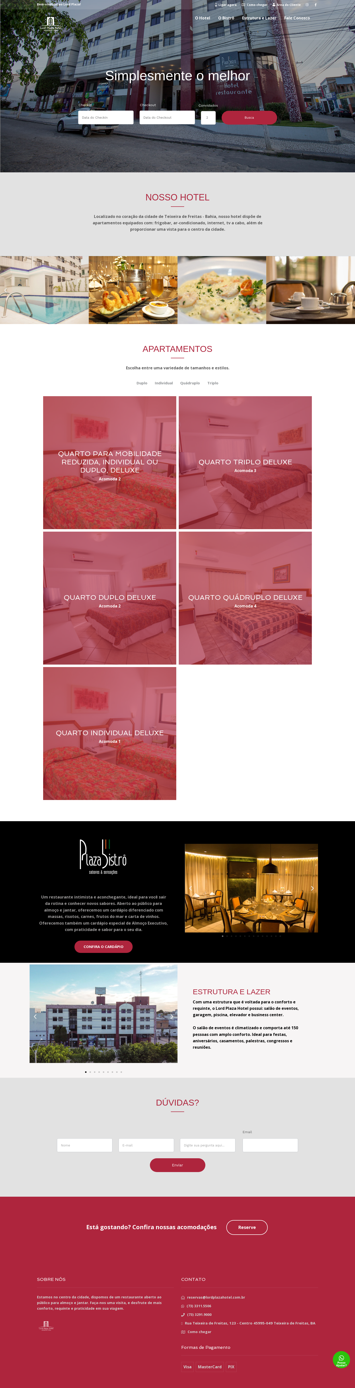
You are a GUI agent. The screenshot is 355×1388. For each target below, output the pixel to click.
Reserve (247, 1227)
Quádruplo (190, 382)
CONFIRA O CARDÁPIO (104, 946)
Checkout (148, 105)
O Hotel (202, 18)
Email (247, 1132)
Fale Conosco (297, 18)
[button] (5, 290)
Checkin (85, 105)
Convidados (208, 105)
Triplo (212, 382)
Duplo (142, 382)
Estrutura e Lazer (259, 18)
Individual (164, 382)
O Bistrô (226, 18)
